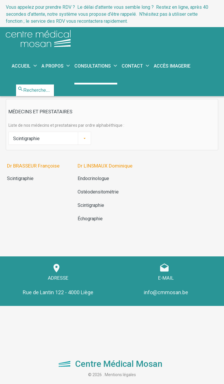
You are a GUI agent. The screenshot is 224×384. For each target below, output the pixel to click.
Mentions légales (120, 374)
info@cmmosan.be (166, 289)
